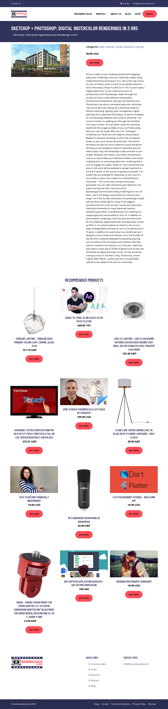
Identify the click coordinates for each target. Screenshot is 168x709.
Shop (138, 13)
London (126, 3)
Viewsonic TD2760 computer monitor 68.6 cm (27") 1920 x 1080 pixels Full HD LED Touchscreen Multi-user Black (34, 433)
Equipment (129, 46)
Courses (118, 46)
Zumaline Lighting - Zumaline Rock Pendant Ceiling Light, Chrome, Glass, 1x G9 (34, 342)
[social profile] (23, 3)
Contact (105, 704)
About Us (116, 13)
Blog (128, 13)
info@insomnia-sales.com (144, 3)
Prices (149, 14)
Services (95, 680)
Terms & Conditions (120, 704)
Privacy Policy (139, 704)
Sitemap (152, 704)
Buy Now (94, 62)
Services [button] (100, 13)
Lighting (139, 46)
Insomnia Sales (83, 13)
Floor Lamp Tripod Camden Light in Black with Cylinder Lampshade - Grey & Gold (134, 433)
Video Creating (106, 46)
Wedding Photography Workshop (134, 581)
